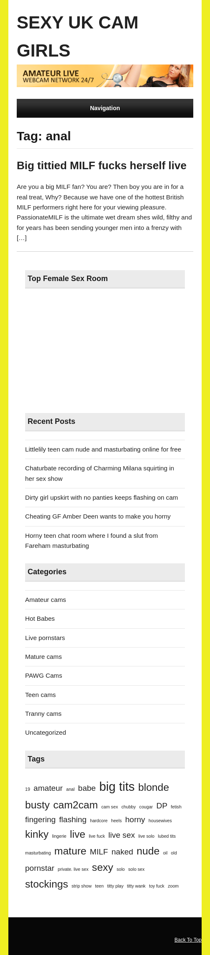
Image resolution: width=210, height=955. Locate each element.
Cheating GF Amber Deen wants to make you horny (98, 516)
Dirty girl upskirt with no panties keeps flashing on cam (101, 497)
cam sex (109, 806)
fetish (176, 806)
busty (37, 804)
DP (161, 805)
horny (135, 819)
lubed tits (167, 836)
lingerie (59, 836)
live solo (146, 836)
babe (87, 788)
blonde (153, 787)
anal (70, 789)
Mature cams (43, 656)
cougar (146, 806)
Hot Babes (40, 618)
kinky (37, 834)
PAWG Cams (43, 675)
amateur (48, 788)
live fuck (97, 836)
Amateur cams (45, 599)
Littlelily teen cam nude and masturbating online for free (103, 449)
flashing (73, 819)
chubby (128, 806)
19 (27, 789)
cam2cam (75, 804)
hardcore (99, 820)
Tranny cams (43, 713)
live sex (121, 835)
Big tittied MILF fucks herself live (102, 165)
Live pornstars (45, 637)
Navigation (105, 108)
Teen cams (40, 694)
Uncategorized (45, 732)
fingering (40, 819)
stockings (46, 884)
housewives (160, 820)
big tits (117, 786)
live (77, 834)
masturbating (38, 852)
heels (116, 820)
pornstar (39, 868)
